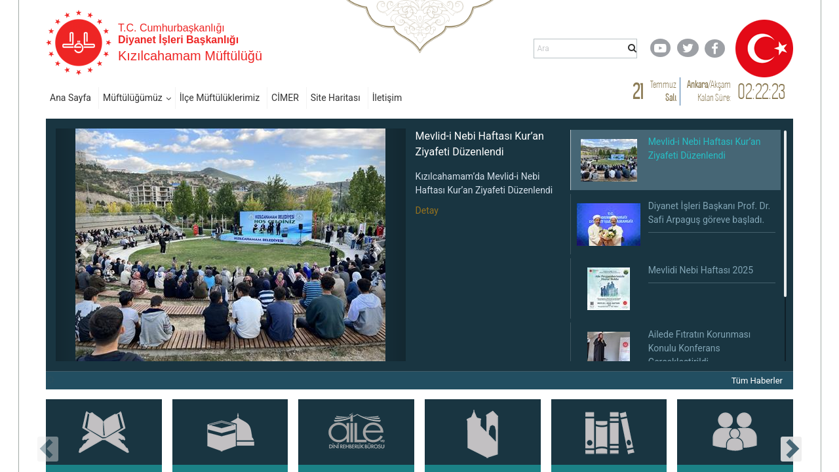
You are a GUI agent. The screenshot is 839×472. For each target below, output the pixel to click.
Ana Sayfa (70, 97)
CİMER (285, 97)
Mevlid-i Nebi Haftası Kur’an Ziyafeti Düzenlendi (480, 144)
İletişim (387, 97)
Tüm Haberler (757, 380)
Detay (427, 210)
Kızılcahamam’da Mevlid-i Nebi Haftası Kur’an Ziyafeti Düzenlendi (484, 183)
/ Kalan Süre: (709, 91)
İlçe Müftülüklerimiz (220, 97)
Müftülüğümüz (133, 97)
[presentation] (47, 449)
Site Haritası (336, 97)
